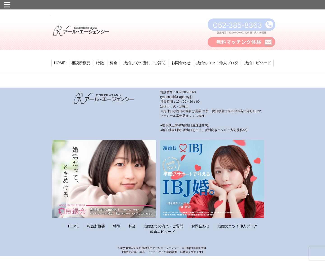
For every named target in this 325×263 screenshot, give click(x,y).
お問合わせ (180, 63)
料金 (113, 63)
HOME (59, 63)
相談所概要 (81, 63)
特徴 (100, 63)
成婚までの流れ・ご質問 (144, 63)
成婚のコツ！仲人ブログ (217, 63)
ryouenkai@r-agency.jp (176, 97)
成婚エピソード (257, 63)
